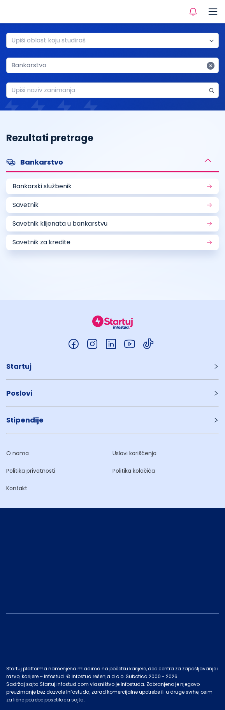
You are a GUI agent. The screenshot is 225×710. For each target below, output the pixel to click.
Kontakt (16, 488)
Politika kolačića (133, 471)
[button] (112, 163)
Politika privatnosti (30, 471)
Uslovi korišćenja (134, 453)
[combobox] (109, 40)
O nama (17, 453)
